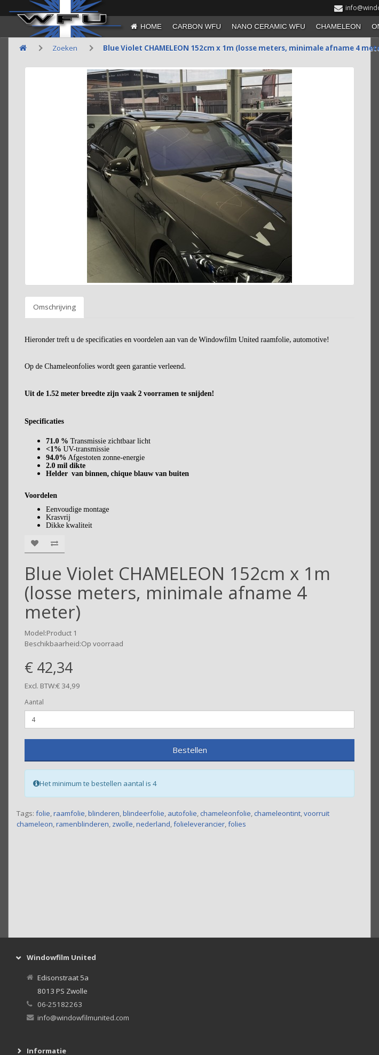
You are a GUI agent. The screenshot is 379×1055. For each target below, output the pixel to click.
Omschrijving (54, 307)
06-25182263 (59, 1004)
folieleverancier (199, 824)
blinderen (104, 813)
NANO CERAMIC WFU (268, 26)
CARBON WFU (196, 26)
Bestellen (189, 749)
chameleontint (277, 813)
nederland (153, 824)
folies (237, 824)
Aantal (34, 702)
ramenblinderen (82, 824)
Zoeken (64, 48)
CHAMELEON (338, 26)
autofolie (182, 813)
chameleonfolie (225, 813)
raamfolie (69, 813)
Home (151, 26)
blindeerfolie (143, 813)
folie (43, 813)
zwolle (122, 824)
